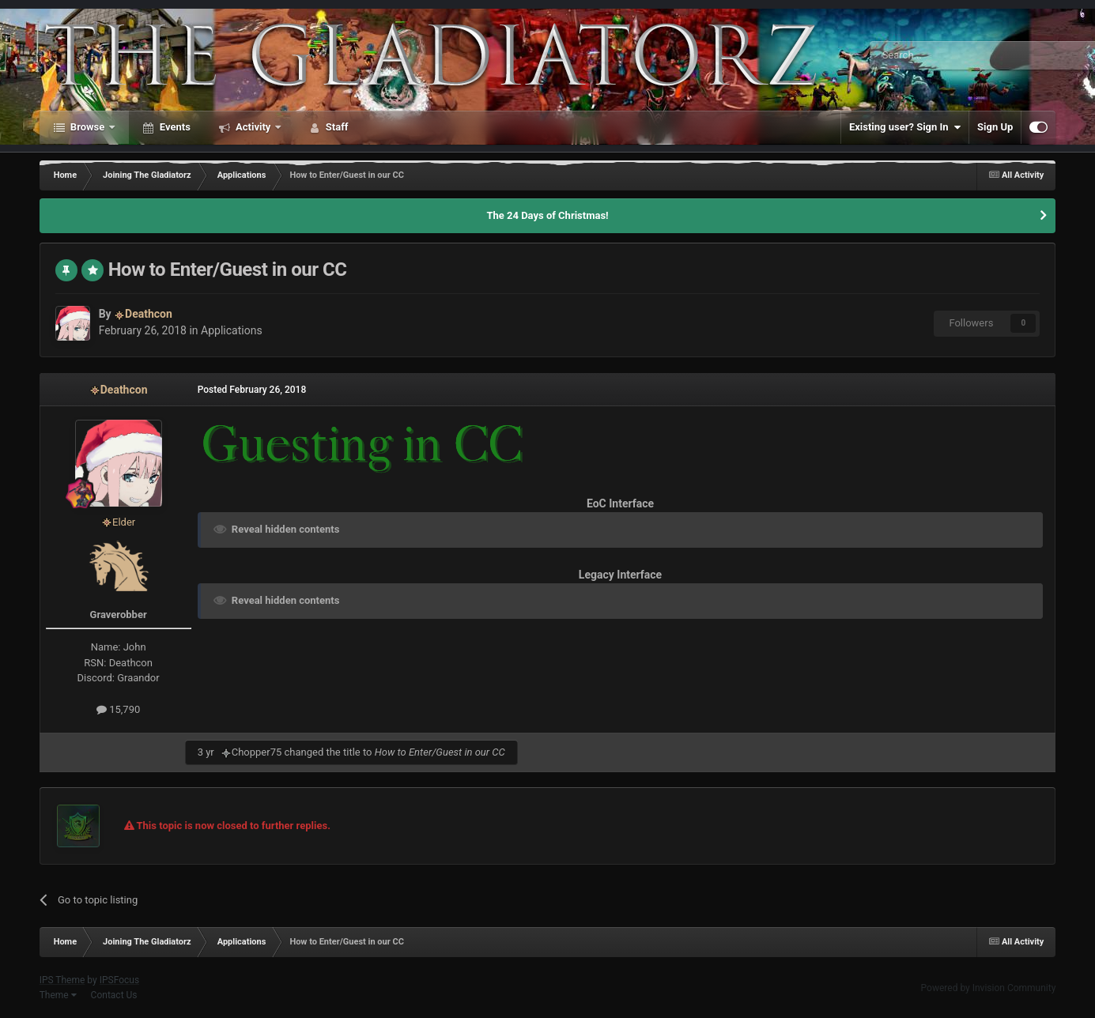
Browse (88, 127)
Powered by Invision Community (988, 987)
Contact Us (114, 995)
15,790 (118, 709)
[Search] (945, 55)
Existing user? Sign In (905, 127)
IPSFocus (119, 980)
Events (174, 127)
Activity (253, 127)
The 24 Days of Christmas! (547, 215)
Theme (58, 995)
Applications (231, 330)
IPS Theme (62, 980)
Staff (336, 127)
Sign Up (995, 127)
